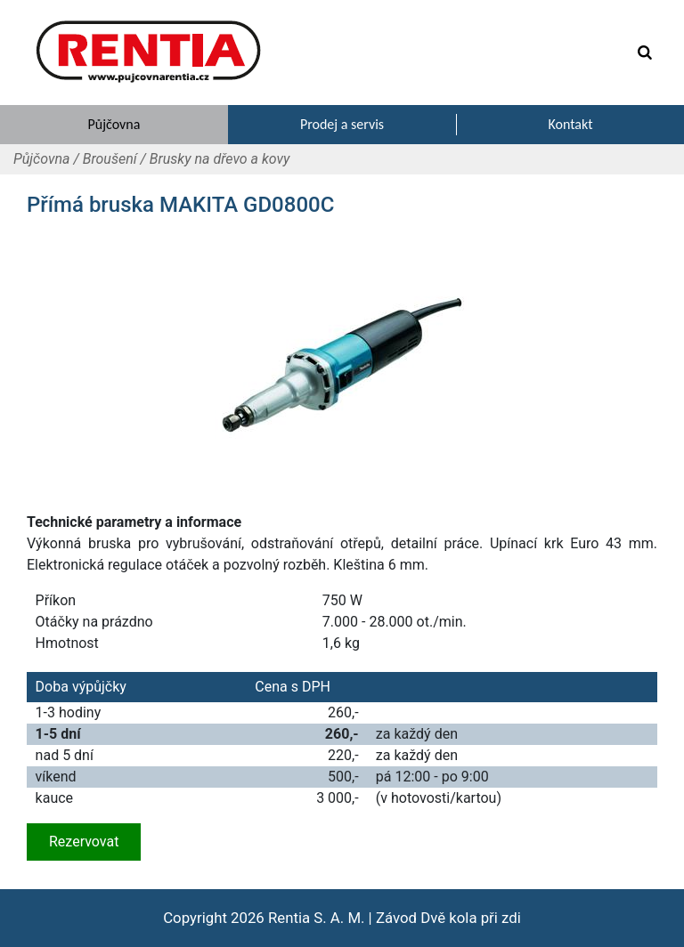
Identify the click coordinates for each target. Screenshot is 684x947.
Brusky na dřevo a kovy (220, 158)
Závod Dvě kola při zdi (448, 918)
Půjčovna (41, 158)
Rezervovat (83, 841)
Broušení (110, 158)
